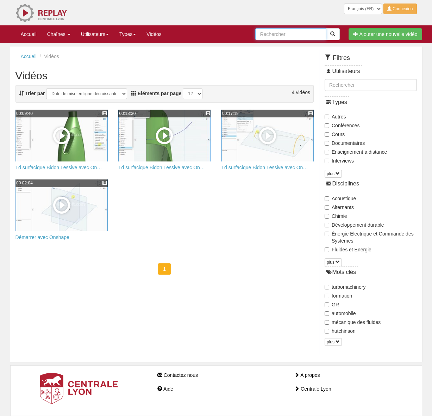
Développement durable (354, 225)
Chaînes (58, 34)
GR (332, 304)
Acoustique (340, 198)
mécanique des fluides (353, 322)
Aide (165, 389)
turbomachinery (345, 287)
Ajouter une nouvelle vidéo (385, 34)
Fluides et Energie (348, 249)
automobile (340, 313)
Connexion (400, 8)
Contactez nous (177, 375)
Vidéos (154, 34)
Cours (335, 134)
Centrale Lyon (312, 389)
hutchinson (340, 331)
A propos (307, 375)
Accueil (29, 34)
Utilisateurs (95, 34)
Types (127, 34)
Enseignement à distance (356, 152)
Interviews (339, 161)
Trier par (32, 93)
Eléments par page (156, 93)
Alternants (339, 207)
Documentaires (345, 143)
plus (333, 173)
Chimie (336, 216)
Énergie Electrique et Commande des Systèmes (369, 237)
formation (338, 296)
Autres (335, 117)
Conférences (342, 125)
